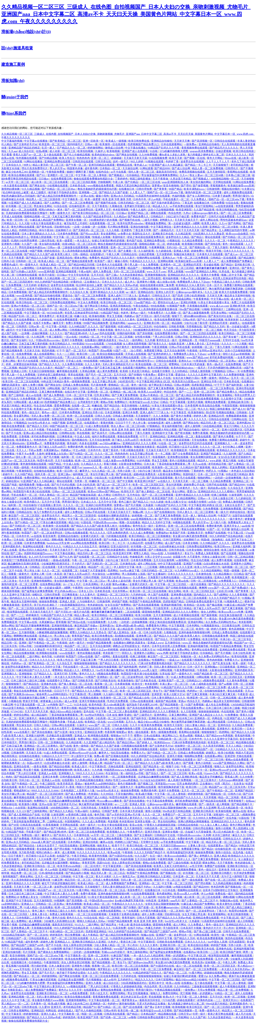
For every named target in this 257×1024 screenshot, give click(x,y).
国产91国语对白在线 (51, 357)
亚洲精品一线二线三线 (123, 391)
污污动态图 (169, 1000)
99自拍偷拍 (161, 326)
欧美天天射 (176, 158)
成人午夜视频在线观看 (186, 615)
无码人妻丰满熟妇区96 (49, 996)
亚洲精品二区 (241, 481)
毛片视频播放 (94, 979)
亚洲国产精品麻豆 (211, 453)
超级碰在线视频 (213, 972)
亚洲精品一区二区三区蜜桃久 (41, 745)
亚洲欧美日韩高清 (203, 811)
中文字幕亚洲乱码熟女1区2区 (153, 381)
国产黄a (81, 629)
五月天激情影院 (216, 171)
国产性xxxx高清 (89, 233)
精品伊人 (202, 460)
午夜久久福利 (138, 209)
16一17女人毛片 (72, 584)
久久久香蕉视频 (238, 594)
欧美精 (124, 371)
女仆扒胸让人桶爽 (233, 446)
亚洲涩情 (230, 756)
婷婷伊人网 (200, 415)
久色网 (207, 835)
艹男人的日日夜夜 (163, 336)
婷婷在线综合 (52, 250)
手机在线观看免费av (70, 488)
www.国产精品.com (197, 357)
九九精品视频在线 (141, 849)
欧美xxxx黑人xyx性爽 (231, 611)
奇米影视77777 (111, 653)
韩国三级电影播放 (140, 178)
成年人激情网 (173, 422)
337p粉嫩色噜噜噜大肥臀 (174, 151)
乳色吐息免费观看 (118, 701)
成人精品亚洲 (125, 629)
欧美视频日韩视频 (193, 244)
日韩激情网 (213, 189)
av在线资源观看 (224, 206)
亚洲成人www (155, 642)
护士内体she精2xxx (66, 591)
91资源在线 (199, 360)
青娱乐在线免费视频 (193, 529)
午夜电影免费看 (55, 171)
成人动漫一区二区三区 (62, 151)
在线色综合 (102, 171)
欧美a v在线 (196, 773)
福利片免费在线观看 (104, 436)
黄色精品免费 (128, 309)
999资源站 (78, 343)
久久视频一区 (173, 312)
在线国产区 (63, 855)
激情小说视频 (153, 811)
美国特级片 (119, 237)
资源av (182, 701)
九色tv (186, 213)
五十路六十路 (218, 522)
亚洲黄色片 (224, 728)
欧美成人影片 (80, 766)
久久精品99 (186, 467)
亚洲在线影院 (134, 766)
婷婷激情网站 (95, 147)
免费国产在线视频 (216, 532)
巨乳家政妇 (25, 347)
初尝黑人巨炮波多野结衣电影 (230, 278)
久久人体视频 (161, 415)
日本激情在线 (128, 563)
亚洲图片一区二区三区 (60, 175)
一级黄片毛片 (142, 959)
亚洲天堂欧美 (153, 831)
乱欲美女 (239, 783)
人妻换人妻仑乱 (195, 343)
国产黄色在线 (44, 226)
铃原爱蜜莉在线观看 (183, 519)
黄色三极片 (125, 501)
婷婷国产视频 (120, 601)
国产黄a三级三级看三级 (208, 931)
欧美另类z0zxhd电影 (69, 866)
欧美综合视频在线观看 (21, 175)
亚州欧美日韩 (243, 264)
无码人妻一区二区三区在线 (137, 879)
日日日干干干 (123, 422)
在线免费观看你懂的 (167, 333)
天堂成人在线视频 (12, 216)
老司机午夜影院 (160, 959)
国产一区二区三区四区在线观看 (198, 333)
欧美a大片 (169, 996)
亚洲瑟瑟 (157, 694)
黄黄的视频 (107, 422)
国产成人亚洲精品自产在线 (24, 814)
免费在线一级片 (30, 835)
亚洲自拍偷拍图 (139, 226)
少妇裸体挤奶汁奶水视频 (103, 220)
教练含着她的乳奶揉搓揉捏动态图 (98, 189)
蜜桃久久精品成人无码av (91, 921)
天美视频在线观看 (197, 305)
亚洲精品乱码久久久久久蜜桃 (139, 443)
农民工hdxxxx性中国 (167, 708)
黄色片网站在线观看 (23, 226)
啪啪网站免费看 (152, 268)
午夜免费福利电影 (90, 319)
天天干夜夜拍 (100, 206)
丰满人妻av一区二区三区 (174, 684)
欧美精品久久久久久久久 (231, 450)
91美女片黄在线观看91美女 (46, 223)
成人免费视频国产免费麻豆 (237, 261)
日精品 (164, 402)
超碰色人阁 (46, 941)
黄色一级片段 (139, 385)
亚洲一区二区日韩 (204, 391)
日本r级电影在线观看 (51, 873)
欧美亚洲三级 (65, 316)
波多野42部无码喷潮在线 (69, 886)
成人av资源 (71, 701)
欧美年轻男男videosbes (130, 223)
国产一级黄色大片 (114, 608)
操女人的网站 (220, 467)
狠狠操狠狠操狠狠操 (134, 388)
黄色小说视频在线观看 (182, 460)
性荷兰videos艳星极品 (126, 780)
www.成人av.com (219, 305)
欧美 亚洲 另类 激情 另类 (117, 199)
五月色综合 (213, 343)
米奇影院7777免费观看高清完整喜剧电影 (25, 560)
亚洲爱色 (126, 230)
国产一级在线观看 (193, 879)
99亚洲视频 (163, 649)
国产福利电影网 (128, 666)
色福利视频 (179, 195)
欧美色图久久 (32, 501)
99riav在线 (231, 158)
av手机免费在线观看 (182, 206)
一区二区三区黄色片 (205, 780)
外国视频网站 (73, 821)
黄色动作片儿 (229, 859)
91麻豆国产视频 (120, 955)
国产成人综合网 (181, 168)
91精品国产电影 (109, 312)
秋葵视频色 (159, 457)
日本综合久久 (14, 165)
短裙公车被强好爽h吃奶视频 (108, 240)
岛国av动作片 (35, 763)
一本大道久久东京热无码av (68, 677)
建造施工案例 (13, 64)
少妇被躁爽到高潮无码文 (147, 330)
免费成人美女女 (29, 897)
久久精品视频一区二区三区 (60, 278)
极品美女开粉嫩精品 (211, 776)
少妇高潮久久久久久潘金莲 (209, 233)
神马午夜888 (46, 230)
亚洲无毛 (14, 519)
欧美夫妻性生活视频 (229, 904)
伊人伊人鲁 (140, 422)
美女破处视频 (211, 264)
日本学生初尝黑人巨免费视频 (169, 646)
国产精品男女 (209, 230)
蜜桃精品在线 (125, 165)
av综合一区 (214, 501)
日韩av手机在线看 (180, 347)
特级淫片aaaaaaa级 (210, 340)
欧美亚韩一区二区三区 (52, 144)
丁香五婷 (187, 202)
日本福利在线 (44, 268)
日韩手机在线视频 (217, 484)
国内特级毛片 (75, 144)
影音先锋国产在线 (32, 508)
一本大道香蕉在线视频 (14, 185)
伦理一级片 (199, 1014)
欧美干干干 (119, 845)
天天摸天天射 (180, 481)
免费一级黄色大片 (60, 213)
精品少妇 (74, 522)
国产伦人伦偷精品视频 (77, 154)
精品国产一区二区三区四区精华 (45, 794)
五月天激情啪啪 (162, 615)
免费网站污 (121, 402)
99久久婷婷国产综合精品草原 (25, 378)
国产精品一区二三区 (184, 409)
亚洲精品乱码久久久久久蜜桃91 (216, 491)
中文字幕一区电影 (57, 326)
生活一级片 (41, 728)
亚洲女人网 (38, 574)
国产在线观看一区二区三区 (90, 556)
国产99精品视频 (48, 158)
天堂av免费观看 (206, 989)
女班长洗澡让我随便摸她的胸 (169, 807)
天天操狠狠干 (221, 165)
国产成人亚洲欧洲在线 (184, 776)
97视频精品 (218, 371)
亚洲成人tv (182, 388)
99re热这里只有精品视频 (177, 811)
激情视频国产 (10, 876)
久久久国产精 (198, 1017)
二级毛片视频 (150, 220)
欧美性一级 (203, 629)
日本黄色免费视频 (68, 233)
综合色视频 (7, 773)
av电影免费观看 (99, 247)
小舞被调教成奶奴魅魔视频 (50, 629)
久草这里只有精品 (181, 178)
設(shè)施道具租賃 (17, 48)
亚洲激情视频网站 (42, 580)
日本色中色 (140, 199)
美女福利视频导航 (172, 426)
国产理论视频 (62, 849)
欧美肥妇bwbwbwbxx (97, 446)
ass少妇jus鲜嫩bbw (110, 443)
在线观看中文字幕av (59, 680)
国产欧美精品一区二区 (42, 663)
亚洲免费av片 (35, 443)
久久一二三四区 (66, 354)
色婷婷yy (113, 1003)
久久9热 (113, 622)
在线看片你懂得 (161, 371)
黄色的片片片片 (212, 928)
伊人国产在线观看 (158, 594)
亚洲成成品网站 (182, 299)
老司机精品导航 (239, 165)
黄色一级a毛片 (215, 364)
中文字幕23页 (236, 532)
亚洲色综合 (224, 725)
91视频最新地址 (210, 625)
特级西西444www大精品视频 (121, 769)
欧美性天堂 (128, 491)
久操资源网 (236, 495)
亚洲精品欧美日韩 (238, 402)
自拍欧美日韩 (9, 780)
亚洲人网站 (89, 299)
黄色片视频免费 (127, 783)
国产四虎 (177, 295)
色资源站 (93, 794)
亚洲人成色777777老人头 (123, 295)
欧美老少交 (43, 797)
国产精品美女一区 (154, 766)
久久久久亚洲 (185, 567)
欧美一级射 (240, 663)
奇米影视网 (245, 622)
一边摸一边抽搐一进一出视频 (89, 226)
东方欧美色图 (27, 852)
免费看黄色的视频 (55, 443)
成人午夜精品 (90, 934)
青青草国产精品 (81, 635)
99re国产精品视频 (189, 309)
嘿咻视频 (158, 849)
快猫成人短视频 (101, 237)
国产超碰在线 (124, 474)
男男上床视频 (176, 271)
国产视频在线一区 (200, 247)
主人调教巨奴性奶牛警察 (233, 230)
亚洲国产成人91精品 (38, 539)
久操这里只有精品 (24, 309)
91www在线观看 (170, 288)
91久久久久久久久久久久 (211, 519)
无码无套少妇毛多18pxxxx (116, 577)
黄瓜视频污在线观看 (18, 965)
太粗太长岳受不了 (235, 505)
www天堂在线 (22, 969)
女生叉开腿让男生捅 (104, 381)
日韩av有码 (189, 319)
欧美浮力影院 (47, 275)
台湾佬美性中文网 (88, 402)
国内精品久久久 (203, 594)
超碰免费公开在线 (194, 484)
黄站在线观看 (213, 237)
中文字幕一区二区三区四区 (171, 584)
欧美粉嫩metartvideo (167, 907)
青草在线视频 (76, 374)
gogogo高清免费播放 (202, 151)
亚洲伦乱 (234, 268)
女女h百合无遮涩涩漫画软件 (235, 457)
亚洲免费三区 (75, 422)
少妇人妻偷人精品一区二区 (200, 725)
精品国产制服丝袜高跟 (83, 495)
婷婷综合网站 (22, 714)
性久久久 (203, 409)
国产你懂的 (135, 374)
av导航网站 (182, 1017)
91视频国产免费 (176, 305)
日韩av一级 (91, 144)
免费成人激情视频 (233, 501)
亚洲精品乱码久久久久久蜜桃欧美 (159, 711)
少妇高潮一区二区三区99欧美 (112, 718)
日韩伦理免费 (144, 189)
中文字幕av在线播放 (36, 140)
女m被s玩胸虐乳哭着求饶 (130, 900)
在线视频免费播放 (122, 446)
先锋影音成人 (16, 989)
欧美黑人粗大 (209, 223)
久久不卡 (135, 725)
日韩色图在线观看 (100, 639)
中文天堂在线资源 (79, 275)
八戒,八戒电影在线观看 (203, 684)
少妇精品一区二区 (89, 336)
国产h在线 (66, 745)
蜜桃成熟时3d (22, 790)
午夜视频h (78, 849)
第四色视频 (48, 350)
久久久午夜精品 (69, 697)
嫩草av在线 (239, 811)
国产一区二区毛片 (76, 350)
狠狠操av (116, 735)
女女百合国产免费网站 (118, 604)
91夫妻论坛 (248, 189)
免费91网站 (84, 739)
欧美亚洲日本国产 (145, 481)
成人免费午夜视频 (222, 560)
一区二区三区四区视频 (83, 182)
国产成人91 (238, 409)
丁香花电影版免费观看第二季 (173, 464)
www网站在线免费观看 (84, 543)
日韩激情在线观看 (27, 275)
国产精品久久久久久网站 (86, 690)
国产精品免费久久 (138, 216)
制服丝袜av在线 (229, 900)
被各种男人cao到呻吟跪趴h (52, 694)
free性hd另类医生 (95, 714)
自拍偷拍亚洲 (156, 422)
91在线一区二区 (167, 443)
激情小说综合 (223, 852)
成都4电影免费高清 (144, 474)
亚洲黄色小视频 (10, 244)
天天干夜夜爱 (16, 257)
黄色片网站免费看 (240, 824)
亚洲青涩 (23, 869)
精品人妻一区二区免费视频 (208, 168)
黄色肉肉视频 (215, 659)
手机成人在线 (75, 721)
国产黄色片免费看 (181, 415)
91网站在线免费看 (244, 182)
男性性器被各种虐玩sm (233, 220)
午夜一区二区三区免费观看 (193, 257)
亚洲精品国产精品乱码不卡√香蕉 (91, 728)
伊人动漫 (105, 584)
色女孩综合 (99, 574)
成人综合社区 (26, 151)
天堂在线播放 (199, 440)
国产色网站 (235, 223)
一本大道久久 (82, 240)
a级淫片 (10, 330)
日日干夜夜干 (16, 855)
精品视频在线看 (245, 742)
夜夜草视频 (36, 278)
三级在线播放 (124, 835)
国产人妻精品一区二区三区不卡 (200, 900)
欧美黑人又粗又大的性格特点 (171, 866)
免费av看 (99, 756)
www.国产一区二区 (219, 587)
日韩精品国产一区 (203, 749)
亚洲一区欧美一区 (93, 140)
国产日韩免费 (147, 769)
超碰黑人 (235, 323)
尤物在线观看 (244, 756)
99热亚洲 (151, 900)
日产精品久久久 (43, 673)
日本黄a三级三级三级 (238, 175)
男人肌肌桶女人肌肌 (134, 574)
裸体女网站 (81, 257)
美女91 (130, 608)
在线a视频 (42, 151)
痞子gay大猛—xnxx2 (87, 550)
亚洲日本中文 (157, 983)
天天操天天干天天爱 (208, 876)
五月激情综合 (173, 642)
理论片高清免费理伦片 (34, 168)
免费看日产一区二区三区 (177, 814)
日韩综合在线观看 (225, 140)
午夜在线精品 (141, 305)
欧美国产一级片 (104, 261)
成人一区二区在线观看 (24, 209)
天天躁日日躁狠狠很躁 (42, 371)
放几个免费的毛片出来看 (48, 512)
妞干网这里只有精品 (97, 305)
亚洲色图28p (244, 422)
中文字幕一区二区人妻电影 (91, 175)
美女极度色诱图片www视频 (48, 1000)
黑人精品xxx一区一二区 (15, 1003)
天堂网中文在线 (149, 842)
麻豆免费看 (50, 378)
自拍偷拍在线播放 (44, 470)
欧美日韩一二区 (86, 354)
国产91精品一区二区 (81, 453)
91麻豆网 (7, 704)
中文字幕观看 (178, 402)
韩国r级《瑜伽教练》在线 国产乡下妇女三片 (227, 539)
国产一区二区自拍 (38, 934)
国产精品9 (227, 264)
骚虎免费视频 (177, 357)
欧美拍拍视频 (85, 151)
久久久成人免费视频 (142, 532)
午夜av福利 (85, 271)
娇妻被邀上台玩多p (56, 453)
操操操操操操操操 (209, 711)
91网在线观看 (240, 347)
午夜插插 (192, 350)
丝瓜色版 (231, 818)
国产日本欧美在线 (146, 680)
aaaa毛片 (175, 900)
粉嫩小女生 (81, 316)
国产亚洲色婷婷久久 (160, 354)
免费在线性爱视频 (62, 419)
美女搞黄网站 (108, 233)
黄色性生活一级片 (167, 340)
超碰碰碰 (116, 158)
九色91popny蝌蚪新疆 (231, 780)
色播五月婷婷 (153, 928)
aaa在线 (245, 525)
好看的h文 (76, 281)
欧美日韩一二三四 (134, 477)
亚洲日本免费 (130, 412)
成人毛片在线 (84, 477)
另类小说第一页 (126, 470)
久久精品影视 (183, 233)
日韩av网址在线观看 (121, 433)
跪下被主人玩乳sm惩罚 (125, 440)
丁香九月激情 (220, 247)
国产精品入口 (141, 501)
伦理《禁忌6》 (223, 783)
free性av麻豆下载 (130, 570)
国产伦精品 (131, 182)
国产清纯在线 (213, 244)
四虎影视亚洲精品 (202, 385)
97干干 (61, 350)
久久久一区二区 (104, 453)
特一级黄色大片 (29, 264)
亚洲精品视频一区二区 (180, 436)
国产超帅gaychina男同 (141, 962)
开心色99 (228, 928)
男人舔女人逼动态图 (119, 580)
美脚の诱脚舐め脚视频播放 (194, 821)
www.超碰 (216, 460)
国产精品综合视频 (59, 766)
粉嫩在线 (97, 405)
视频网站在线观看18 (184, 759)
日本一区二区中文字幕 (79, 395)
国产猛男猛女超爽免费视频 (37, 591)
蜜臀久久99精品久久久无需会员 (88, 632)
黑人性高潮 (166, 986)
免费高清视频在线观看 (192, 171)
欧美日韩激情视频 (158, 367)
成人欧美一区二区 (130, 897)
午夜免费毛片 (156, 312)
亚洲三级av (64, 474)
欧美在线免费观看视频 (167, 319)
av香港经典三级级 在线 (79, 814)
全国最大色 (179, 556)
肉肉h (9, 776)
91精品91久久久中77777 (56, 756)
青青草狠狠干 (236, 800)
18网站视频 (54, 388)
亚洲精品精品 (158, 436)
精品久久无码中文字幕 (159, 938)
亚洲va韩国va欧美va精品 (130, 625)
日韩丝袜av (42, 828)
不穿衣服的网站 (124, 794)
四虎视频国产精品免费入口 (144, 144)
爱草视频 (61, 622)
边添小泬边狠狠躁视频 (161, 209)
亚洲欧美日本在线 (163, 233)
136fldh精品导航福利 (243, 704)
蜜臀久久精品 (141, 553)
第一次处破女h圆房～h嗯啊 (184, 223)
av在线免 (36, 536)
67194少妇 (17, 711)
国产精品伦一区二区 (60, 618)
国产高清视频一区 (202, 140)
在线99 (164, 749)
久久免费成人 (199, 199)
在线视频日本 (19, 962)
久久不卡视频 (37, 429)
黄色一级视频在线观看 (62, 739)
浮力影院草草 (247, 330)
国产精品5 (197, 237)
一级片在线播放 (197, 584)
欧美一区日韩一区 (18, 220)
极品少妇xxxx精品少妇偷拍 (66, 711)
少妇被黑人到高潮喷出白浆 (35, 498)
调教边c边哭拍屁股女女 (127, 646)
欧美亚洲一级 (106, 488)
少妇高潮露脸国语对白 (72, 604)
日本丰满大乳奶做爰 (193, 364)
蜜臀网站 (174, 364)
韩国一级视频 (232, 570)
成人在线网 (87, 718)
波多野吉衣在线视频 (192, 161)
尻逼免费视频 (238, 467)
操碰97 (70, 171)
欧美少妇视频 (143, 615)
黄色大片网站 (215, 158)
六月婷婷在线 (138, 594)
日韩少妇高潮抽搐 (195, 295)
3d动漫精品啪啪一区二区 (225, 178)
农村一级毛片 (121, 161)
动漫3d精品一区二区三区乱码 (79, 244)
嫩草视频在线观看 (67, 371)
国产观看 (188, 763)
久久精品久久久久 (91, 464)
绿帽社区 (107, 347)
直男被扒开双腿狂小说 (137, 206)
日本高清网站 (91, 584)
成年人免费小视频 (33, 385)
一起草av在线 (86, 195)
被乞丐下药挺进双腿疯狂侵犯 (59, 883)
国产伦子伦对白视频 (63, 484)
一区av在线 (70, 336)
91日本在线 (81, 704)
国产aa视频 (225, 684)
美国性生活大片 (141, 233)
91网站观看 (146, 168)
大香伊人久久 (183, 859)
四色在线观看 (107, 333)
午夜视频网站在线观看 (136, 694)
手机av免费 (35, 450)
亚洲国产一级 (164, 934)
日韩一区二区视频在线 (154, 357)
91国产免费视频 (194, 704)
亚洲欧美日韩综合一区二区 (40, 866)
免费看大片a (231, 659)
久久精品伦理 (247, 319)
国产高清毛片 (100, 433)
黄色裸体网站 (16, 687)
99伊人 (27, 165)
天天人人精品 (234, 745)
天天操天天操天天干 (119, 512)
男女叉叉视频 (115, 316)
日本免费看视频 (17, 292)
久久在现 (82, 818)
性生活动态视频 (43, 405)
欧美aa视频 (186, 735)
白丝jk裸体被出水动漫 (172, 546)
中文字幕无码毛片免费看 (111, 268)
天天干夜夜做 (160, 178)
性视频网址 (159, 659)
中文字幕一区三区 (83, 876)
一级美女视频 (39, 766)
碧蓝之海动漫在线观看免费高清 (146, 237)
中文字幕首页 (179, 412)
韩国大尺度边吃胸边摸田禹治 (133, 185)
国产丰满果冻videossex (21, 694)
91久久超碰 (157, 501)
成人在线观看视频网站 (100, 357)
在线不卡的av (144, 886)
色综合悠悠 (175, 213)
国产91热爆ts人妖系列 (24, 271)
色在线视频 (228, 711)
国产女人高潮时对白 (199, 195)
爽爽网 (203, 587)
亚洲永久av (169, 257)
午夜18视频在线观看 (132, 450)
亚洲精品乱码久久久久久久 (184, 275)
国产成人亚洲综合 (119, 632)
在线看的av (189, 952)
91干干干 (241, 436)
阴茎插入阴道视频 (41, 237)
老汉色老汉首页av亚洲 (134, 996)
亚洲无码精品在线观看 (102, 165)
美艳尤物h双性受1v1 (142, 360)
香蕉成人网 (96, 763)
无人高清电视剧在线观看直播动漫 (82, 250)
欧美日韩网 (89, 800)
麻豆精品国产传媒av (86, 625)
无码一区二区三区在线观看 (129, 271)
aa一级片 (131, 292)
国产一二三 (186, 391)
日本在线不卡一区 (47, 309)
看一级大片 (105, 467)
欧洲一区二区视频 (12, 543)
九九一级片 (200, 488)
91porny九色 (211, 773)
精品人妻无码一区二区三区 (48, 165)
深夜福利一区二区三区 (226, 814)
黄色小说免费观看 (180, 749)
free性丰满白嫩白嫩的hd (110, 670)
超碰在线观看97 (186, 1000)
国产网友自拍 (37, 185)
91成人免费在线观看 (98, 426)
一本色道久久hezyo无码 (92, 278)
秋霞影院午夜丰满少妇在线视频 (32, 491)
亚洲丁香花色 (111, 450)
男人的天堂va (57, 168)
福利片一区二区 (210, 429)
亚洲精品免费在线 (155, 240)
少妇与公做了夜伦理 (196, 323)
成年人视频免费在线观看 (238, 192)
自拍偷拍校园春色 (215, 690)
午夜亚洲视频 (160, 347)
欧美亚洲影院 (184, 209)
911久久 (80, 924)
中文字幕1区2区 (230, 917)
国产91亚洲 (61, 732)
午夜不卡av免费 (25, 453)
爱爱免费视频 (62, 405)
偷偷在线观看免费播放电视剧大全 (94, 178)
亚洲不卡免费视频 (72, 340)
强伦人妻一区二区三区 (141, 171)
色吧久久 (211, 470)
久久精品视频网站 (186, 498)
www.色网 (162, 653)
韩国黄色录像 (75, 168)
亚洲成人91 (46, 635)
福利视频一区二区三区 (235, 567)
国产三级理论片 (143, 714)
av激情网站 (28, 268)
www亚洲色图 (46, 271)
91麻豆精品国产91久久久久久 (33, 670)
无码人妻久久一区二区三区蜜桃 (195, 512)
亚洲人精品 (220, 855)
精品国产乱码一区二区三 (23, 316)
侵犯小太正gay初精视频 (237, 354)
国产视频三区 (146, 783)
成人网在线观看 (216, 721)
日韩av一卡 (233, 371)
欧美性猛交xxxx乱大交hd (144, 402)
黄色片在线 (58, 917)
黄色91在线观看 (116, 708)
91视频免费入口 (233, 601)
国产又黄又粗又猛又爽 (107, 367)
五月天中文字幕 (51, 501)
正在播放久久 (92, 281)
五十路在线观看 (53, 154)
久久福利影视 (146, 250)
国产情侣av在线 (76, 622)
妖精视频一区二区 (202, 347)
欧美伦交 (137, 684)
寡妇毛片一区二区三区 (167, 879)
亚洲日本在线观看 (39, 818)
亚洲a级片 (145, 295)
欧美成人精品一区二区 (51, 261)
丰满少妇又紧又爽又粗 (222, 694)
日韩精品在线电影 (188, 824)
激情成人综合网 (114, 147)
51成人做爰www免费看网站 (119, 460)
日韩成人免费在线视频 (76, 385)
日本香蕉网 (191, 405)
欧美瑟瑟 (196, 862)
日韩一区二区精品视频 (240, 556)
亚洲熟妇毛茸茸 (192, 264)
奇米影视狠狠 (121, 209)
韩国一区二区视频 (49, 639)
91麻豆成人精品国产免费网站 (47, 220)
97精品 (175, 508)
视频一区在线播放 (130, 522)
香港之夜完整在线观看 (221, 1014)
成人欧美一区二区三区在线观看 (50, 182)
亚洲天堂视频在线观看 (92, 701)
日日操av (44, 178)
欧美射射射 (231, 319)
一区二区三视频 (213, 330)
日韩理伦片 (232, 168)
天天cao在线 (199, 464)
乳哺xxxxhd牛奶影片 (114, 952)
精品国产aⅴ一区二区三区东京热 (227, 787)
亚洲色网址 (155, 539)
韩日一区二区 (110, 690)
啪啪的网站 (204, 477)
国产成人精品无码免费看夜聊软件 (57, 195)
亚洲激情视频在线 (156, 275)
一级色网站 (136, 340)
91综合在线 (232, 202)
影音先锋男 (50, 536)
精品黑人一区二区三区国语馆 (43, 199)
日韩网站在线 (239, 419)
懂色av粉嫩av (120, 584)
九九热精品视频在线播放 (89, 780)
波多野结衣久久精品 (178, 237)
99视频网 (59, 900)
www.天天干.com (157, 271)
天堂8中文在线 (231, 340)
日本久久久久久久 (236, 154)
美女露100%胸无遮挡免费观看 (190, 536)
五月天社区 (98, 275)
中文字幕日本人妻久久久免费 (33, 677)
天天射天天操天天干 (187, 220)
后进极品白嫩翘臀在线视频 (154, 776)
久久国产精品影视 (204, 209)
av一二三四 (121, 804)
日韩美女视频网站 (19, 1010)
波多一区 (136, 632)
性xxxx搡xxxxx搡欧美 (110, 800)
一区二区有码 (176, 910)
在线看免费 (241, 560)
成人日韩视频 (245, 921)
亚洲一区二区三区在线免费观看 (129, 247)
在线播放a (125, 525)
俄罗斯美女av (130, 1000)
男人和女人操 (16, 419)
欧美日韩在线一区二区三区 (32, 302)
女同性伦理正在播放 (104, 419)
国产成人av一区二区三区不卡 (114, 484)
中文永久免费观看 (88, 302)
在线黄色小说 (125, 419)
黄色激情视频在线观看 (33, 464)
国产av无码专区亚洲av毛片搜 (124, 814)
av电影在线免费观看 (96, 687)
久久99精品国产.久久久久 (84, 326)
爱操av (79, 783)
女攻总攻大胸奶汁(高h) (186, 378)
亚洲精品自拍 (146, 292)
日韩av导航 (182, 336)
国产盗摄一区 (146, 907)
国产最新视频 (108, 326)
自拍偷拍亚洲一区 (80, 206)
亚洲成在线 (108, 319)
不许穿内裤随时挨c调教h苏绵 (225, 367)
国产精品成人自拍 (139, 697)
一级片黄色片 (122, 347)
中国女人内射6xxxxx (103, 398)
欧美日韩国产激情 (231, 952)
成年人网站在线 (209, 220)
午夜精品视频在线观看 (202, 450)
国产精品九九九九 (50, 364)
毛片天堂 (24, 580)
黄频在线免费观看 (128, 436)
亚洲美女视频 (82, 598)
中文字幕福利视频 (12, 140)
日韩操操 (241, 412)
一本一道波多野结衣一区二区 (103, 409)
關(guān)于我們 (14, 97)
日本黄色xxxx (55, 608)
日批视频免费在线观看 (208, 838)
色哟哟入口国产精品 (127, 842)
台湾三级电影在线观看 (125, 969)
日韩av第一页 (37, 326)
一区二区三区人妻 (42, 886)
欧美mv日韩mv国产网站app (104, 491)
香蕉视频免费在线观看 (194, 147)
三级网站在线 (234, 309)
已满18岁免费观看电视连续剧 (147, 587)
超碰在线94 (13, 481)
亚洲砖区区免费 (93, 732)
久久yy (184, 175)
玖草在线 (224, 271)
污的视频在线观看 (117, 536)
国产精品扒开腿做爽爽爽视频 (32, 625)
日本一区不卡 (215, 285)
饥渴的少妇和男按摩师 (24, 240)
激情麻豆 (104, 546)
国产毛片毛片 (47, 972)
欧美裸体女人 (24, 440)
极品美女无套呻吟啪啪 (237, 295)
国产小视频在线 (157, 550)
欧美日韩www (222, 546)
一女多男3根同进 (245, 357)
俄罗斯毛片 (53, 708)
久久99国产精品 (24, 474)
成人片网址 (104, 495)
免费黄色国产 (199, 216)
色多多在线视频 (88, 443)
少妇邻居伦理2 (126, 381)
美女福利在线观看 (50, 244)
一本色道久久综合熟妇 (241, 470)
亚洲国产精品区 (244, 790)
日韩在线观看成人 (39, 938)
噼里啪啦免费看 (151, 611)
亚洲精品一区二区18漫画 (224, 226)
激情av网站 (7, 625)
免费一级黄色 (209, 378)
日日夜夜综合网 (231, 625)
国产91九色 (65, 556)
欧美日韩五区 (69, 749)
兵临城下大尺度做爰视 (92, 570)
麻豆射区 (27, 405)
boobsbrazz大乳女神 (58, 543)
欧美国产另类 (178, 532)
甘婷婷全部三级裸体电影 (52, 374)
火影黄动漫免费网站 (131, 464)
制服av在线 (43, 484)
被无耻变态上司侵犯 (76, 223)
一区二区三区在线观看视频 (91, 914)
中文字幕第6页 (78, 694)
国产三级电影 (16, 395)
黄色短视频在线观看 (89, 653)
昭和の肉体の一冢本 (51, 209)
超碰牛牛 (245, 440)
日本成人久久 (89, 501)
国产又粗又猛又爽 (12, 745)
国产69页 (13, 824)
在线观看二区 (70, 570)
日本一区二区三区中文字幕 (95, 288)
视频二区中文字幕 (232, 275)
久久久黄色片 (87, 594)
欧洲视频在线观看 (47, 653)
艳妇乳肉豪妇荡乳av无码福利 (18, 195)
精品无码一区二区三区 (78, 879)
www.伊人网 (195, 807)
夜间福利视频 (171, 278)
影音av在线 (136, 824)
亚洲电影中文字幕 (163, 433)
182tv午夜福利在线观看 (90, 529)
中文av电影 (80, 450)
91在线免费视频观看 (66, 319)
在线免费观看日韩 (61, 178)
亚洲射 (23, 642)
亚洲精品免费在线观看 (57, 161)
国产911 (41, 175)
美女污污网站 (232, 426)
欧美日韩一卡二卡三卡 (112, 543)
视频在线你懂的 (230, 189)
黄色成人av (141, 165)
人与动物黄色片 (173, 553)
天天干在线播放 (64, 460)
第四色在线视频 (234, 938)
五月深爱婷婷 (164, 254)
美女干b (189, 553)
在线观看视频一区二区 (102, 223)
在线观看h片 (97, 254)
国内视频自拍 (146, 299)
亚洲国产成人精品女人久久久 (206, 714)
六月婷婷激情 (56, 959)
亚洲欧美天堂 (195, 532)
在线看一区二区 (81, 405)
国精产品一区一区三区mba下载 (165, 192)
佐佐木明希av (120, 591)
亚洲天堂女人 (232, 525)
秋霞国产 (94, 350)
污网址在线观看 (91, 869)
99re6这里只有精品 (13, 708)
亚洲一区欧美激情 (174, 618)
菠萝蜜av (157, 185)
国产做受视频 (201, 185)
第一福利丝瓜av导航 (132, 773)
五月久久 (131, 721)
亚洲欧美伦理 (137, 797)
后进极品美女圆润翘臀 (59, 735)
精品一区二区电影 (229, 797)
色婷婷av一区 (19, 663)
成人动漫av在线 (166, 281)
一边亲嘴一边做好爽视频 (33, 333)
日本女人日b (86, 591)
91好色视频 (144, 460)
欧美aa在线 (182, 580)
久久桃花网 (38, 336)
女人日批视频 (189, 711)
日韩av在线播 (85, 656)
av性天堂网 (196, 866)
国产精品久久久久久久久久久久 (227, 584)
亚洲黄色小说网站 (241, 563)
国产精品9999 (162, 168)
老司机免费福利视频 (83, 268)
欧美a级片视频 (144, 794)
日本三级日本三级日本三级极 (93, 457)
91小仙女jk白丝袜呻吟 (153, 780)
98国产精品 (176, 189)
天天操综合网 (130, 168)
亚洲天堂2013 (231, 1000)
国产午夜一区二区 (76, 165)
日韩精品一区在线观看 (223, 257)
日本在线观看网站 (172, 144)
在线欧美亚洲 (176, 343)
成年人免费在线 (102, 271)
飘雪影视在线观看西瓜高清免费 (83, 539)
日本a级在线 (149, 728)
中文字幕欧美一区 (73, 199)
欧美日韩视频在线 (227, 209)
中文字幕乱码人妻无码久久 (127, 818)
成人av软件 (109, 979)
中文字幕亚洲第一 (135, 598)
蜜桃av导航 (106, 402)
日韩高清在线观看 (83, 161)
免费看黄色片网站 (58, 299)
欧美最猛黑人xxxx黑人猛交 (142, 670)
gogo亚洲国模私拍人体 (175, 182)
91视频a (222, 470)
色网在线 (217, 718)
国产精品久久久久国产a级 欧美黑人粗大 (47, 254)
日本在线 (19, 539)
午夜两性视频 (165, 859)
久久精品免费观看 (192, 240)
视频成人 (200, 735)
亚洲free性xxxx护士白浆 (83, 752)
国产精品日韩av (126, 742)
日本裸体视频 (123, 684)
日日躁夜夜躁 (227, 666)
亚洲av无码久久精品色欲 (33, 550)
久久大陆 (24, 223)
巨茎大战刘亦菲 (120, 546)
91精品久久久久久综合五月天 (80, 546)
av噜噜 (132, 1017)
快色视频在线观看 (27, 158)
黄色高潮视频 (237, 629)
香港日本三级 (128, 941)
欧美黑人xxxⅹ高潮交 (150, 391)
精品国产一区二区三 (13, 288)
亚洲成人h (80, 735)
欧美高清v (198, 962)
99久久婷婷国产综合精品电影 (52, 281)
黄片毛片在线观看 (28, 360)
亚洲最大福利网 (241, 546)
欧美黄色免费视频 (152, 725)
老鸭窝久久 (166, 220)
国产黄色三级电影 (121, 959)
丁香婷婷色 (121, 178)
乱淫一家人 (48, 147)
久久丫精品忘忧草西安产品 (26, 488)
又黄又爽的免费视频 (51, 391)
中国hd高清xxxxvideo (48, 340)
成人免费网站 (19, 921)
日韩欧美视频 (177, 326)
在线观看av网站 (90, 347)
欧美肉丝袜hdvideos (103, 154)
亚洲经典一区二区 (98, 391)
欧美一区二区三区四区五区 (149, 484)
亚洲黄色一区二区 (171, 264)
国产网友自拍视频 (127, 154)
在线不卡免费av (42, 323)
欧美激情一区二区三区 (165, 467)
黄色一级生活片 (30, 412)
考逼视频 (113, 821)
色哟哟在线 (50, 488)
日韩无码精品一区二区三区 (134, 202)
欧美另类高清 (115, 278)
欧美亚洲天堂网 (122, 553)
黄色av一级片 (138, 312)
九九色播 (150, 340)
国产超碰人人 (145, 742)
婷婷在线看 (174, 244)
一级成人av (173, 659)
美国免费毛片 (135, 890)
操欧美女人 (104, 845)
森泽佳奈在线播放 (141, 924)
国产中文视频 (125, 481)
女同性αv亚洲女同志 (211, 350)
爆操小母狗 (102, 195)
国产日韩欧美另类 (83, 680)
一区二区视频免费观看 (134, 409)
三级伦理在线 (47, 240)
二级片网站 (33, 656)
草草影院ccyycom (165, 783)
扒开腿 (226, 529)
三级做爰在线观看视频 (75, 247)
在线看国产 (246, 1000)
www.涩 (187, 642)
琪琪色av (224, 378)
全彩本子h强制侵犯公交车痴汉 (45, 288)
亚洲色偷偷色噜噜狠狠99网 (194, 632)
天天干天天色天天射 (188, 230)
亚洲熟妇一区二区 (150, 883)
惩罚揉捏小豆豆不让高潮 (183, 446)
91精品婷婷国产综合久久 (16, 910)
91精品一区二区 (224, 993)
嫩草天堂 (58, 323)
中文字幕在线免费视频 (160, 800)
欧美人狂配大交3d (176, 501)
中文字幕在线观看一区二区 (32, 330)
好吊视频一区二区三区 (19, 206)
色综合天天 (194, 701)
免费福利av (162, 532)
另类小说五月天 (99, 993)
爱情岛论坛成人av (168, 302)
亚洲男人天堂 (103, 209)
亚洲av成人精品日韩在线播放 (40, 433)
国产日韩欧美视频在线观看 (182, 587)
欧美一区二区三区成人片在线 (154, 378)
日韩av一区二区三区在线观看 (69, 491)
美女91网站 (179, 491)
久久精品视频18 (222, 574)
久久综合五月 (236, 488)
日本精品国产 (149, 1014)
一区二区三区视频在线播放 (197, 577)
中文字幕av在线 (220, 299)
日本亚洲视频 (113, 412)
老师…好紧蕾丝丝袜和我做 (22, 364)
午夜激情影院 (24, 470)
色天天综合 (230, 330)
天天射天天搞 (32, 350)
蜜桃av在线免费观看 (237, 759)
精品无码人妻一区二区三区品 (217, 422)
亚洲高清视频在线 (121, 305)
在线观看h (68, 780)
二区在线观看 (82, 419)
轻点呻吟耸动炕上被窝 (15, 192)
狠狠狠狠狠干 (14, 684)
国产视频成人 (117, 175)
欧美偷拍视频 (97, 316)
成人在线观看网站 (44, 354)
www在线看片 (67, 653)
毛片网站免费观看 (118, 226)
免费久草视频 (74, 323)
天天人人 (21, 450)
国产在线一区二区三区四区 (179, 268)
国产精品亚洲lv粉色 (76, 333)
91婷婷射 (59, 656)
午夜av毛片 (187, 278)
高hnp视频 (106, 350)
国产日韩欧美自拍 (106, 680)
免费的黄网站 (32, 477)
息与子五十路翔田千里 (74, 639)
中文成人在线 (82, 436)
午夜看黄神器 (201, 299)
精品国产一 (134, 268)
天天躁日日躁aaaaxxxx (173, 845)
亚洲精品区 (27, 519)
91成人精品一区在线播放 (39, 907)
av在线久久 (164, 481)
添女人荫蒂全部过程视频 (126, 862)
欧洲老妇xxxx (162, 742)
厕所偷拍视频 (127, 1003)
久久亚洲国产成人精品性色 (99, 742)
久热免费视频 (14, 285)
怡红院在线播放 (120, 752)
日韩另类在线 (103, 161)
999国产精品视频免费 (96, 323)
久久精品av (120, 216)
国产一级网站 (103, 656)
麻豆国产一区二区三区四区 (24, 515)
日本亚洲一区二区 (184, 876)
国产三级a (112, 275)
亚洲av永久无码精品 (123, 195)
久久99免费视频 (148, 154)
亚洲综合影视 (22, 766)
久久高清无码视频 (214, 745)
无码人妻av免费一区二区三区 (48, 415)
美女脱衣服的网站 (201, 182)
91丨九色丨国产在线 (85, 838)
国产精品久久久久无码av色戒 (121, 285)
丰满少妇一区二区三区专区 (236, 639)
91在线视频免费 (158, 158)
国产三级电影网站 (181, 398)
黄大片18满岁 (104, 876)
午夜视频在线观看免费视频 (151, 419)
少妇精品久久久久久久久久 (231, 749)
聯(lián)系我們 (13, 113)
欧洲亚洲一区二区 (198, 697)
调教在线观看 (158, 213)
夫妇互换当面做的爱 (231, 615)
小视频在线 (174, 240)
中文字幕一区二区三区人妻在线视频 (68, 649)
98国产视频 (36, 250)
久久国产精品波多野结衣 (97, 216)
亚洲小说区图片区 (232, 429)
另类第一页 (81, 481)
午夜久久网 (113, 254)
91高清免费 (120, 928)
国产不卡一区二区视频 (129, 488)
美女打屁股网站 (204, 206)
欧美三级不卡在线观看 (234, 550)
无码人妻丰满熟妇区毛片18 (118, 364)
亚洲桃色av (7, 457)
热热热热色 (83, 158)
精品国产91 (89, 1007)
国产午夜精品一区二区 (42, 642)
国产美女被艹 (231, 336)
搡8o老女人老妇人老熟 (172, 154)
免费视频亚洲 (9, 622)
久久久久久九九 (197, 419)
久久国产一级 (29, 244)
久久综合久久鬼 (79, 292)
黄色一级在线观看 (233, 244)
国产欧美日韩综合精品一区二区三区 (93, 213)
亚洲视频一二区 (88, 192)
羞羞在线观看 (198, 388)
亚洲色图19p (107, 625)
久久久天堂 (75, 989)
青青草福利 (40, 347)
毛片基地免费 (99, 385)
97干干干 (219, 385)
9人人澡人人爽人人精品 (214, 824)
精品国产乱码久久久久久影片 (118, 257)
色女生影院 (184, 769)
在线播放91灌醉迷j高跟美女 (101, 340)
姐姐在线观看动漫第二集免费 (157, 285)
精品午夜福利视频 (85, 969)
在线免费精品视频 (50, 584)
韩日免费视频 (73, 934)
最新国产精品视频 (166, 701)
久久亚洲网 (60, 577)
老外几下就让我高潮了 (194, 288)
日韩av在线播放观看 (77, 532)
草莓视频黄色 (218, 185)
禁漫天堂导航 (214, 250)
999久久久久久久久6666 (90, 773)
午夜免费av (149, 374)
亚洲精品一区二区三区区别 (113, 594)
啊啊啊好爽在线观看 (26, 635)
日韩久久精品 (42, 725)
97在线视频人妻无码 (50, 505)
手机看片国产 (34, 831)
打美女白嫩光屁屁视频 (176, 440)
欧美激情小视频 (28, 804)
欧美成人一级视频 (116, 140)
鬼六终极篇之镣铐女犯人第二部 (206, 154)
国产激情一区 (183, 818)
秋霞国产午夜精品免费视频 (145, 601)
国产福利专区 (139, 718)
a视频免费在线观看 (214, 680)
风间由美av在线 (217, 488)
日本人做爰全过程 (223, 498)
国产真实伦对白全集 (220, 316)
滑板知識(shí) (12, 80)
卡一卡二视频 (163, 453)
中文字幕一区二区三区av (82, 519)
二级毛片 (38, 759)
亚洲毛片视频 (195, 402)
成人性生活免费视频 (218, 704)
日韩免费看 (217, 202)
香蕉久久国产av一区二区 (27, 154)
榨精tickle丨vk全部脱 (13, 807)
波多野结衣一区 (183, 934)
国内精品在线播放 (22, 948)
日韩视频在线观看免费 (82, 330)
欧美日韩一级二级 (128, 1010)
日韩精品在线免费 (191, 330)
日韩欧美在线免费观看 (170, 941)
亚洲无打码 (60, 673)
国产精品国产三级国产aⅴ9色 (161, 931)
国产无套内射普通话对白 (166, 202)
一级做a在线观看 (60, 560)
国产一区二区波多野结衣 (79, 209)
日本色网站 (193, 625)
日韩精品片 (157, 216)
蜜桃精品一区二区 (119, 385)
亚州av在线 (45, 804)
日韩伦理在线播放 (203, 828)
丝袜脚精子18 (63, 230)
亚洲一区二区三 (100, 158)
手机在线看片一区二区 (176, 199)
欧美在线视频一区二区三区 (152, 364)
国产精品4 (231, 845)
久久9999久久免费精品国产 (209, 818)
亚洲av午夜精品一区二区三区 (28, 305)
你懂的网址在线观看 (149, 257)
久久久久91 (56, 333)
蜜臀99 (138, 735)
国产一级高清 (207, 804)
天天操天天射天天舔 (136, 158)
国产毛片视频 (52, 457)
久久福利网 (230, 453)
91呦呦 (205, 309)
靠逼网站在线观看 (33, 546)
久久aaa (12, 151)
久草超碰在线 (9, 804)
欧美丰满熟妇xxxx (194, 189)
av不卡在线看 (119, 171)
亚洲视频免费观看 (231, 508)
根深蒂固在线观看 (18, 611)
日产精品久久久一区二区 (71, 147)
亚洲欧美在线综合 (159, 718)
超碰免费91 (198, 250)
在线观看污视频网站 (134, 367)
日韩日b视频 (178, 959)
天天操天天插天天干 (158, 450)
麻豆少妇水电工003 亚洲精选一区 (25, 171)
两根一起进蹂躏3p (176, 955)
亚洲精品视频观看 (66, 271)
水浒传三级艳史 (221, 835)
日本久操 (149, 464)
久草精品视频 (87, 371)
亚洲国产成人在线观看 (135, 151)
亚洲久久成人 (49, 1014)
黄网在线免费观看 (216, 402)
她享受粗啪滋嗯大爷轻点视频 (160, 429)
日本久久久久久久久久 (236, 250)
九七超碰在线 (164, 250)
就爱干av (77, 467)
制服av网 (138, 512)
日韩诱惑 (21, 326)
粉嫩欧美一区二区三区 (102, 481)
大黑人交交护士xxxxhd (158, 556)
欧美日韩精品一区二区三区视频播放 (150, 536)
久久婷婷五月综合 (136, 508)
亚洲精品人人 (63, 941)
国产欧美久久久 (157, 343)
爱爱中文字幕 (166, 374)
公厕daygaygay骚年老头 (205, 213)
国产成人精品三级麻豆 (239, 907)
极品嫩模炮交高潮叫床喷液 (24, 563)
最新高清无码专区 (167, 171)
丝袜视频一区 (81, 398)
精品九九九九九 (144, 979)
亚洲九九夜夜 (94, 983)
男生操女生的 (24, 725)
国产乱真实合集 (222, 663)
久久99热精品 (180, 371)
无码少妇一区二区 (177, 247)
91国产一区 (120, 350)
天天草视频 (210, 797)
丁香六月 (221, 910)
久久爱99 (44, 1007)
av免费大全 (124, 233)
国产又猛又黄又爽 (86, 659)
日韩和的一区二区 (26, 261)
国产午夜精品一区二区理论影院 (143, 278)
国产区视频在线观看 (117, 756)
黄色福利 (72, 443)
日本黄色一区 (39, 1003)
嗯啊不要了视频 (85, 171)
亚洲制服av (211, 666)
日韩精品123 (193, 680)
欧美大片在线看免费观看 (233, 292)
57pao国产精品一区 (145, 302)
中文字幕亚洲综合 (161, 226)
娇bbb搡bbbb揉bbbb (195, 316)
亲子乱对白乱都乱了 (46, 604)
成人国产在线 (9, 333)
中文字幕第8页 (147, 941)
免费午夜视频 (200, 433)
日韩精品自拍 (129, 254)
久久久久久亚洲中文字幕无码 (205, 374)
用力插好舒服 (39, 965)
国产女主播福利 (156, 574)
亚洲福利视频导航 (172, 604)
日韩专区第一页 (89, 388)
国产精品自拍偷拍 (110, 388)
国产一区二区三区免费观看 (78, 202)
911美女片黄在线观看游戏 (113, 824)
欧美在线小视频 (87, 910)
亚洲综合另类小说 (212, 381)
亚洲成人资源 (181, 250)
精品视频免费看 (15, 639)
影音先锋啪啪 (171, 185)
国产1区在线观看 (133, 1007)
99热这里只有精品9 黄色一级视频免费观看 (66, 381)
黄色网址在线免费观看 (204, 649)
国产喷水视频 (183, 433)
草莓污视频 (110, 464)
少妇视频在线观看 (58, 185)
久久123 (20, 811)
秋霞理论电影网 (118, 797)
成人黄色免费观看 (108, 371)
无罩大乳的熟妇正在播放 (72, 567)
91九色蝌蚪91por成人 (187, 570)
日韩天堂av (184, 1014)
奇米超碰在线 (95, 604)
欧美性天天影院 (173, 725)
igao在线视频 (120, 587)
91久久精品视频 (30, 189)
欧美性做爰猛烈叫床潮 (180, 852)
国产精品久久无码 (214, 326)
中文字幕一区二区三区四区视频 (72, 237)
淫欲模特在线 (62, 226)
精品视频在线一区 (19, 336)
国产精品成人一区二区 (27, 976)
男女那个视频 (31, 769)
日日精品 (238, 574)
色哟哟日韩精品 (28, 230)
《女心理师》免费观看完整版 (145, 350)
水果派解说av (203, 278)
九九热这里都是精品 (131, 275)
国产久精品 (245, 453)
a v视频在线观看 (77, 986)
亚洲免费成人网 (20, 928)
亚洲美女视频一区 (76, 220)
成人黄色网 (101, 759)
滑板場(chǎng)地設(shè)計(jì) (26, 31)
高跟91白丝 (104, 862)
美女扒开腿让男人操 (102, 474)
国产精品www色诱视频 (220, 735)
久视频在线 (116, 206)
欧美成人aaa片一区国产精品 (50, 409)
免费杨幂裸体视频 (236, 415)
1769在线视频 (114, 343)
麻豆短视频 (122, 519)
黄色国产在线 (134, 240)
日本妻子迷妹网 (221, 195)
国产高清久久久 (62, 835)
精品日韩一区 (76, 409)
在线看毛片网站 (154, 543)
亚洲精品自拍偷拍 (162, 140)
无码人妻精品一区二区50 (54, 495)
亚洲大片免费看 (210, 275)
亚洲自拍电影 (91, 842)
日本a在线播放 (152, 735)
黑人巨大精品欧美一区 (230, 807)
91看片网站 (83, 890)
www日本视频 (116, 721)
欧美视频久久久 (116, 831)
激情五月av (129, 876)
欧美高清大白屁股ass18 (186, 381)
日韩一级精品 (80, 254)
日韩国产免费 (110, 811)
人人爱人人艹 (138, 192)
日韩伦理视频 (91, 577)
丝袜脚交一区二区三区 (125, 288)
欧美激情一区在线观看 (112, 144)
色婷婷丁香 (172, 161)
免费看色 (94, 257)
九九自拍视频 (171, 330)
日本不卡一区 (200, 769)
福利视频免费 (27, 484)
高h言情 (210, 412)
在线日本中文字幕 (75, 391)
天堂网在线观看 (222, 182)
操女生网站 (175, 591)
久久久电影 (113, 230)
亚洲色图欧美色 (11, 546)
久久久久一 (228, 343)
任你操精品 (133, 175)
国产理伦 (186, 185)
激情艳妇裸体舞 (10, 189)
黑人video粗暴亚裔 (114, 704)
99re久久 (123, 340)
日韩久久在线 (103, 415)
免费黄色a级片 (10, 264)
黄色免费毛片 (47, 316)
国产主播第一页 (127, 250)
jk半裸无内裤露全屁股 (154, 910)
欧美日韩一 (239, 728)
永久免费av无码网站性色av (221, 622)
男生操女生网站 (43, 206)
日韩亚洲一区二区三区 (86, 618)
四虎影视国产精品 (174, 601)
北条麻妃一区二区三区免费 (210, 687)
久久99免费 (246, 776)
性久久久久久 (98, 532)
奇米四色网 (119, 457)
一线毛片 (200, 367)
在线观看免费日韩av (91, 828)
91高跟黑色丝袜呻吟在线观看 (153, 195)
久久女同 (93, 972)
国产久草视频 (166, 580)
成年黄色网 (91, 168)
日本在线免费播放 (24, 319)
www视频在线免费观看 (101, 185)
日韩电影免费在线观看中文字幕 (204, 601)
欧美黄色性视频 (98, 855)
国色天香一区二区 (46, 474)
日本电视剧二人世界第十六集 (78, 790)
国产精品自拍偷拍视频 (47, 295)
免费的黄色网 (76, 446)
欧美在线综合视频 (210, 405)
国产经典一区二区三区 (113, 1017)
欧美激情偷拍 (196, 412)
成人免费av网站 (58, 330)
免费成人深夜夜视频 (207, 553)
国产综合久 (12, 398)
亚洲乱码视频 (188, 302)
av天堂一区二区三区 (18, 182)
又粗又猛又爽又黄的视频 (67, 216)
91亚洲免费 (116, 477)
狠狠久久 (219, 766)
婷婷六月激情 (219, 629)
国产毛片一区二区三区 (99, 374)
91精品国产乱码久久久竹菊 (164, 147)
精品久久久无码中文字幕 (156, 522)
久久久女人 (26, 728)
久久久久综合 (9, 759)
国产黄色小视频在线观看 (115, 618)
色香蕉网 (110, 732)
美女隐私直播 (45, 849)
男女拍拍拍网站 (167, 821)
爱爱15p (192, 491)
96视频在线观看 (182, 522)
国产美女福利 (19, 340)
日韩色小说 (7, 261)
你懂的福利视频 (126, 333)
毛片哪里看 (112, 529)
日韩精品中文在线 (117, 556)
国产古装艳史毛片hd (26, 144)
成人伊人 (130, 281)
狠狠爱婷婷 (26, 577)
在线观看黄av (216, 845)
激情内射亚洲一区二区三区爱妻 (203, 192)
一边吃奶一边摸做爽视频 (227, 477)
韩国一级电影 (22, 467)
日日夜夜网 (76, 687)
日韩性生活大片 (161, 295)
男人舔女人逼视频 (27, 357)
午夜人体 (118, 182)
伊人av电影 (155, 199)
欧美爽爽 (31, 639)
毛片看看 (6, 154)
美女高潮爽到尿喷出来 (203, 457)
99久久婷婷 (137, 161)
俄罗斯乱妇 (104, 969)
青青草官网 (89, 862)
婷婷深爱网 (75, 577)
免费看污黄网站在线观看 (239, 285)
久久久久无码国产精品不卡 (225, 598)
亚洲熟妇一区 (105, 677)
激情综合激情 (212, 550)
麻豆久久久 (238, 835)
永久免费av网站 (218, 976)
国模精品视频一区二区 (37, 216)
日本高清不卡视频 (191, 928)
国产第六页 (110, 250)
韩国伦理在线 (160, 398)
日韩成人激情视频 (200, 371)
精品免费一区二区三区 (24, 873)
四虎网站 (113, 570)
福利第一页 (68, 457)
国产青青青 (161, 189)
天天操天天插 (34, 752)
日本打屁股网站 (172, 539)
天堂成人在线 (74, 360)
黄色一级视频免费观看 (164, 732)
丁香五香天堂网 (142, 230)
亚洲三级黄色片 (28, 718)
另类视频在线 (194, 326)
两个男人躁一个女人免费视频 (141, 264)
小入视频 (75, 299)
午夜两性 (77, 587)
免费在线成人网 (177, 419)
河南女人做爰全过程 (52, 360)
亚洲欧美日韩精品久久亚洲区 (154, 876)
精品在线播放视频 (24, 653)
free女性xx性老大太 (39, 422)
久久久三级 (211, 292)
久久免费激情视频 (234, 374)
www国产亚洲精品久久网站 (201, 271)
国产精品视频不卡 (242, 804)
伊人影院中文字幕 (124, 567)
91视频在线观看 (154, 161)
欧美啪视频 (113, 151)
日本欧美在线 (78, 185)
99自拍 (161, 897)
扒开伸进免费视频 (244, 873)
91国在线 (86, 522)
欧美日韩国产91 (156, 797)
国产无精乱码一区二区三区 (89, 230)
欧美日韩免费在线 (139, 140)
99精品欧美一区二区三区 (114, 360)
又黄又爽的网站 (178, 714)
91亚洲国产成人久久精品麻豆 (166, 165)
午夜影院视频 (230, 405)
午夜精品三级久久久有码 (226, 281)
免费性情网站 (144, 608)
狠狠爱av (121, 732)
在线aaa (188, 728)
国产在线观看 (229, 553)
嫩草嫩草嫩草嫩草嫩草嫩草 (212, 268)
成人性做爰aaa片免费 (170, 728)
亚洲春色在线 (49, 684)
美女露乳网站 (22, 415)
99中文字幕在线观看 (170, 563)
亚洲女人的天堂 (165, 292)
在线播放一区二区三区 (166, 529)
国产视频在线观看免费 (80, 261)
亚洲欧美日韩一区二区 (157, 323)
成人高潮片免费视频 (180, 780)
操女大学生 (76, 732)
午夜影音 (242, 694)
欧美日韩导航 (210, 639)
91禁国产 (90, 677)
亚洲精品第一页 (188, 340)
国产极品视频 (215, 604)
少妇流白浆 (101, 477)
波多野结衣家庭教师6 (113, 550)
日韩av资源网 (182, 385)
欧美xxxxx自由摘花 (237, 233)
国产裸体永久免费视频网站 (136, 529)
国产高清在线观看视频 (160, 477)
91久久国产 (141, 855)
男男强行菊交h (241, 195)
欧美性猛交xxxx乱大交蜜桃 (156, 1010)
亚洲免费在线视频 (178, 457)
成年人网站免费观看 (110, 838)
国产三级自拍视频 (178, 862)
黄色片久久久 (123, 330)
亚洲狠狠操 (26, 673)
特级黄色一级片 (59, 687)
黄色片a (63, 989)
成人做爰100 (36, 402)
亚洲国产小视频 (192, 563)
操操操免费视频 (48, 601)
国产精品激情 (246, 257)
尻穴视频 (185, 993)
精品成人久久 (160, 206)
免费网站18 (12, 897)
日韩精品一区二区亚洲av (222, 360)
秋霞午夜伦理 (45, 460)
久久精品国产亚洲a (37, 687)
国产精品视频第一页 (157, 677)
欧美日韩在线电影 (244, 151)
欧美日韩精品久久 (60, 343)
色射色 (125, 312)
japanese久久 (135, 323)
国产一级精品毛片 (164, 230)
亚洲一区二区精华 (160, 409)
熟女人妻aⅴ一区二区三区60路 (206, 175)
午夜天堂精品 (79, 855)
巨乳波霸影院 (237, 941)
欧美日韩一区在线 (151, 440)
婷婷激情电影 (196, 794)
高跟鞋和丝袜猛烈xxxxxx (38, 553)
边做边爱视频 (224, 151)
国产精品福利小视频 (77, 873)
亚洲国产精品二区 (138, 213)
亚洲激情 (163, 900)
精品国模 (177, 323)
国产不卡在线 (14, 433)
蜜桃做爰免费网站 (156, 223)
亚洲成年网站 (118, 323)
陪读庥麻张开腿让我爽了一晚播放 (39, 697)
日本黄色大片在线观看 (210, 254)
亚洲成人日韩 (19, 371)
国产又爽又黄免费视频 (161, 388)
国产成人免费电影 (54, 395)
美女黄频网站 (225, 395)
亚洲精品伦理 (216, 415)
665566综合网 (55, 312)
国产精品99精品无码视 (81, 264)
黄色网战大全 (238, 247)
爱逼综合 (67, 295)
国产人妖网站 (52, 202)
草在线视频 (83, 433)
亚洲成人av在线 (47, 773)
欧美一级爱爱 (93, 199)
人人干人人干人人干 (218, 161)
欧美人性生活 (67, 158)
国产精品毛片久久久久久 (224, 147)
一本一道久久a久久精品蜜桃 (147, 955)
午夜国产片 (224, 515)
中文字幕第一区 (195, 842)
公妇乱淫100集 (225, 591)
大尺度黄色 (194, 556)
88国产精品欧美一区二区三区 (66, 426)
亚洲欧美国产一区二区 (171, 680)
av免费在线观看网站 (110, 910)
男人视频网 (95, 694)
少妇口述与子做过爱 (178, 216)
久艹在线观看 (131, 910)
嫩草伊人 (85, 470)
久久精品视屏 (121, 849)
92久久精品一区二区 (104, 470)
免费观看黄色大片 (27, 446)
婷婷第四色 (57, 934)
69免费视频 (104, 299)
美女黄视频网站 (217, 914)
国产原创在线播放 (42, 732)
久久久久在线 (118, 687)
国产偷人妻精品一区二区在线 (153, 491)
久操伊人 (100, 151)
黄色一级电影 (81, 745)
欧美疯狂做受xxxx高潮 (241, 185)
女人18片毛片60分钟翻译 (43, 556)
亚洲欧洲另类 (238, 305)
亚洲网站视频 (166, 261)
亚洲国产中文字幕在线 (19, 900)
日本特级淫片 (9, 742)
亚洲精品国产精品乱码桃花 (24, 147)
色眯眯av (129, 316)
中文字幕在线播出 (136, 147)
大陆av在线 (71, 288)
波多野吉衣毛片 (51, 515)
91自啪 (154, 151)
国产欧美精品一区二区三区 (65, 140)
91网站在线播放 (33, 161)
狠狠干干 (177, 316)
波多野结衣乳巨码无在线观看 (196, 443)
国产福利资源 (234, 385)
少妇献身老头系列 (214, 907)
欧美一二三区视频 (147, 567)
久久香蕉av (139, 577)
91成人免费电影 (103, 948)
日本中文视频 (163, 1007)
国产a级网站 (221, 594)
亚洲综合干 (90, 488)
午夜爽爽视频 (157, 247)
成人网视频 (223, 804)
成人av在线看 (34, 395)
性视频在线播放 (225, 412)
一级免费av (190, 144)
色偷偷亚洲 (136, 556)
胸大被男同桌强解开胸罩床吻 (226, 288)
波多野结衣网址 (235, 766)
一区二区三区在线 (150, 182)
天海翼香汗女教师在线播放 (164, 577)
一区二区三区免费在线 (221, 388)
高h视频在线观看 (137, 550)
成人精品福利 (39, 714)
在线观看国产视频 (59, 467)
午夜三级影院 (54, 336)
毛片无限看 (29, 952)
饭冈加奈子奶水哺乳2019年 (143, 704)
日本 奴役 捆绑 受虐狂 (119, 714)
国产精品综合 (112, 405)
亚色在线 (119, 508)
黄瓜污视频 (230, 460)
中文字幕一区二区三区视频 (117, 336)
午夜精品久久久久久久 (240, 240)
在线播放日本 (127, 189)
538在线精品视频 (212, 426)
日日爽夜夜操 (65, 436)
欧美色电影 (46, 690)
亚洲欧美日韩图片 (222, 873)
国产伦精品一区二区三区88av (59, 189)
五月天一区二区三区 (243, 378)
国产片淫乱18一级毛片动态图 (153, 316)
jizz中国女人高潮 (218, 941)
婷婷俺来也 (33, 615)
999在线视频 (158, 305)
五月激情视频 (27, 632)
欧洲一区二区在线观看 (80, 415)
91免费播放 (194, 639)
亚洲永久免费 (222, 577)
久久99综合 (107, 794)
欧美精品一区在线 (195, 604)
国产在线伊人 (184, 948)
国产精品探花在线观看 (27, 776)
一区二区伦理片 (92, 866)
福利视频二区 (81, 474)
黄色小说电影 (203, 763)
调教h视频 (57, 539)
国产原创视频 (145, 333)
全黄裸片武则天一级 (92, 536)
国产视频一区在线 (195, 158)
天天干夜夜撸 (225, 862)
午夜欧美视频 (105, 330)
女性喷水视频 (143, 336)
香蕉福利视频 (243, 735)
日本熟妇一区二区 (110, 168)
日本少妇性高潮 (86, 484)
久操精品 (144, 405)
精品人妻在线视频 (205, 728)
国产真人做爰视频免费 (196, 312)
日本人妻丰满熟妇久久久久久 (38, 233)
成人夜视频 (69, 852)
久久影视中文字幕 (231, 398)
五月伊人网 (222, 959)
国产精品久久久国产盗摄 (113, 192)
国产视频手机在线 (106, 202)
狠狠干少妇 (173, 766)
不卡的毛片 (79, 563)
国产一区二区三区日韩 (210, 759)
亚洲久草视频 (9, 728)
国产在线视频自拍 (59, 440)
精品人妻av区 (82, 615)
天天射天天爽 (182, 140)
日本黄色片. (184, 488)
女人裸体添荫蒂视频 (135, 343)
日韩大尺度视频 (146, 917)
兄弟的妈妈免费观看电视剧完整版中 (27, 213)
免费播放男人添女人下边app (193, 281)
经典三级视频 (219, 495)
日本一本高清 (54, 574)
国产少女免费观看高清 (185, 453)
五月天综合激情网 (175, 350)
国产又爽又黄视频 (233, 608)
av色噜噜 (53, 704)
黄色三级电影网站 (138, 952)
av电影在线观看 (182, 886)
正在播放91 (65, 378)
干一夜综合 (43, 529)
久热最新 (148, 505)
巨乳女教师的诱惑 (118, 532)
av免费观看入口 (227, 580)
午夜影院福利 (24, 800)
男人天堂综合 (62, 268)
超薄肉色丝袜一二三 (209, 1000)
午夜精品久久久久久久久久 (107, 598)
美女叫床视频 (174, 484)
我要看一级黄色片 (19, 574)
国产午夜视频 (110, 378)
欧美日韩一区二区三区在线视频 (21, 381)
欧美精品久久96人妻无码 (190, 285)
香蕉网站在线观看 (238, 171)
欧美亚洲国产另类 (163, 498)
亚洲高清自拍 (65, 257)
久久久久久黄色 (126, 319)
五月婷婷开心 (126, 979)
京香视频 (24, 436)
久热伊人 (113, 941)
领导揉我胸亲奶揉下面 (171, 787)
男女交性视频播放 (138, 993)
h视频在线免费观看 (108, 673)
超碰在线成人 (66, 1010)
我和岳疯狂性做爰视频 (104, 666)
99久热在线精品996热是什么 (58, 477)
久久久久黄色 (93, 364)
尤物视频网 (104, 182)
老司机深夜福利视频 (63, 529)
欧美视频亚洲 (179, 450)
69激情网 (56, 948)
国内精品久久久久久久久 (24, 598)
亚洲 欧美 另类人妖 (47, 749)
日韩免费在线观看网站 (62, 302)
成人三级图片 (38, 192)
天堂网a (73, 673)
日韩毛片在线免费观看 (221, 216)
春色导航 (47, 656)
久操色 (40, 453)
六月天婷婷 (29, 285)
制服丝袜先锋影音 (185, 254)
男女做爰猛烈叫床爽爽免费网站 (160, 175)
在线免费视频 (24, 354)
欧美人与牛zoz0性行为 (207, 567)
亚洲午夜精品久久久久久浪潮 (190, 226)
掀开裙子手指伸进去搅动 (63, 192)
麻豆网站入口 (170, 735)
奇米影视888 (126, 821)
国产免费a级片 (240, 587)
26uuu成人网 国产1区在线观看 (49, 842)
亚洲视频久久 (145, 319)
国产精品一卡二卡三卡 (198, 165)
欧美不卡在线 (27, 787)
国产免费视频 (22, 838)
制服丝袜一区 (189, 656)
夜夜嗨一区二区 (103, 684)
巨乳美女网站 (219, 312)
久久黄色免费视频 (237, 680)
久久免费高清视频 (73, 364)
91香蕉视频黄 (51, 824)
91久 (31, 340)
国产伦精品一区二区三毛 (162, 752)
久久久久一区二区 (215, 240)
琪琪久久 (127, 653)
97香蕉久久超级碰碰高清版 (160, 824)
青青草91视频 (69, 708)
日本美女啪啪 (190, 543)
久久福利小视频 (112, 694)
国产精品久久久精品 (61, 811)
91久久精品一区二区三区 (159, 818)
